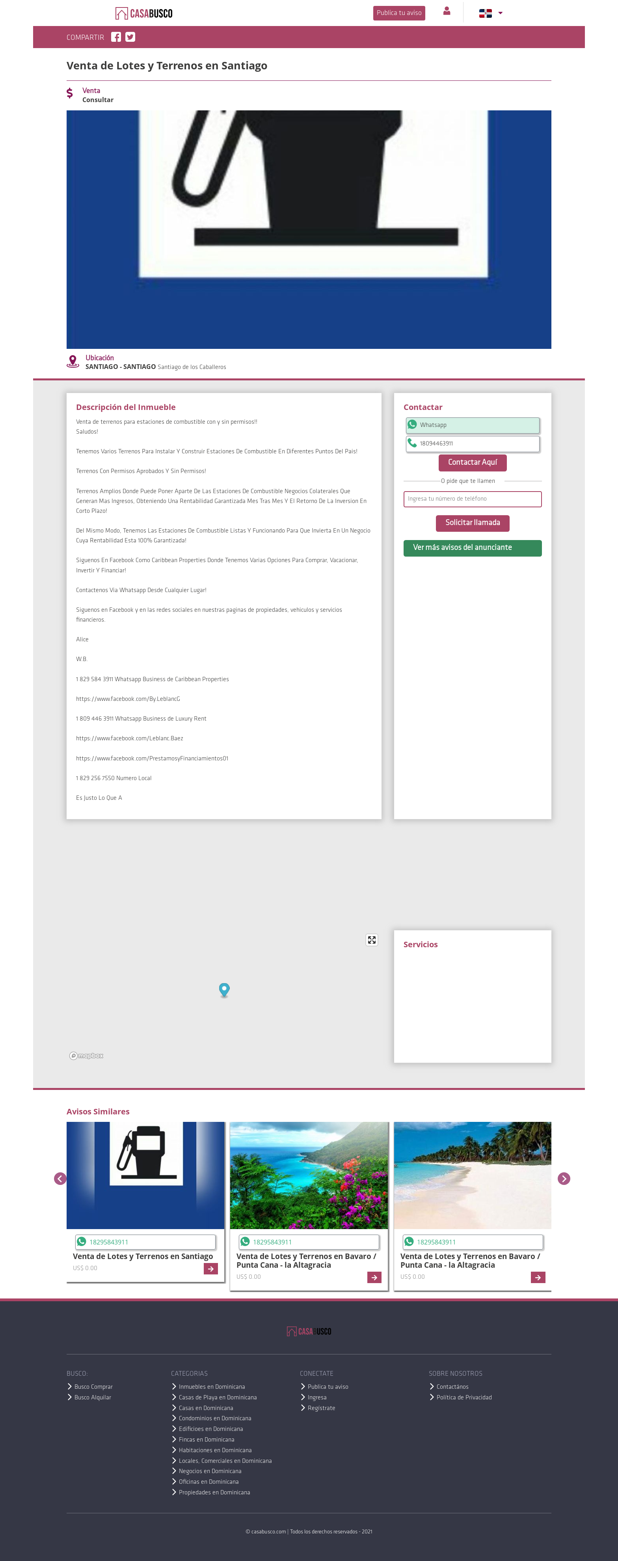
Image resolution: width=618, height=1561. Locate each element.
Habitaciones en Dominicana (215, 1450)
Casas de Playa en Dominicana (218, 1398)
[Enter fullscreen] (372, 940)
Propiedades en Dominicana (214, 1493)
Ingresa (317, 1398)
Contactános (453, 1387)
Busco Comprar (93, 1387)
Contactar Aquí (472, 463)
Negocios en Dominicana (210, 1471)
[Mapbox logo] (86, 1055)
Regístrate (321, 1408)
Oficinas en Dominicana (209, 1482)
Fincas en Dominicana (207, 1440)
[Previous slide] (60, 1178)
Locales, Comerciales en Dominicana (225, 1461)
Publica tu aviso (399, 13)
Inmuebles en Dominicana (212, 1387)
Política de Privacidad (464, 1398)
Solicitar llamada (472, 523)
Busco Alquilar (92, 1398)
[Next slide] (564, 1178)
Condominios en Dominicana (215, 1419)
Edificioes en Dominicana (211, 1429)
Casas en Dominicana (206, 1408)
